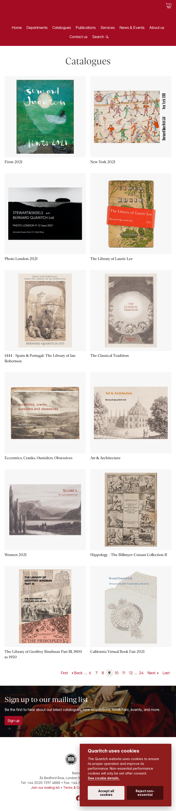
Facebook (79, 798)
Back (78, 673)
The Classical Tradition (109, 355)
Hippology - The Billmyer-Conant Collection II (128, 555)
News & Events (132, 27)
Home (17, 27)
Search (98, 36)
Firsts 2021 (13, 162)
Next (151, 673)
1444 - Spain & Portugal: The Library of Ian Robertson (40, 358)
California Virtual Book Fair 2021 (117, 651)
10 (116, 673)
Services (107, 27)
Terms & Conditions (78, 787)
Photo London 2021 (21, 259)
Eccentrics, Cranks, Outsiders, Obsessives (38, 458)
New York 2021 (102, 162)
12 (131, 673)
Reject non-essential (145, 793)
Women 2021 (16, 555)
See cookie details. (104, 778)
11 (123, 673)
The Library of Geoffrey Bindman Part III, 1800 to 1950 (43, 654)
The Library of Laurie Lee (111, 259)
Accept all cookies (106, 793)
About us (156, 27)
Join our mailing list (45, 787)
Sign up (13, 720)
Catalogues (61, 27)
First (64, 673)
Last (166, 673)
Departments (37, 27)
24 (141, 673)
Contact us (78, 36)
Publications (86, 27)
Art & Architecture (105, 458)
